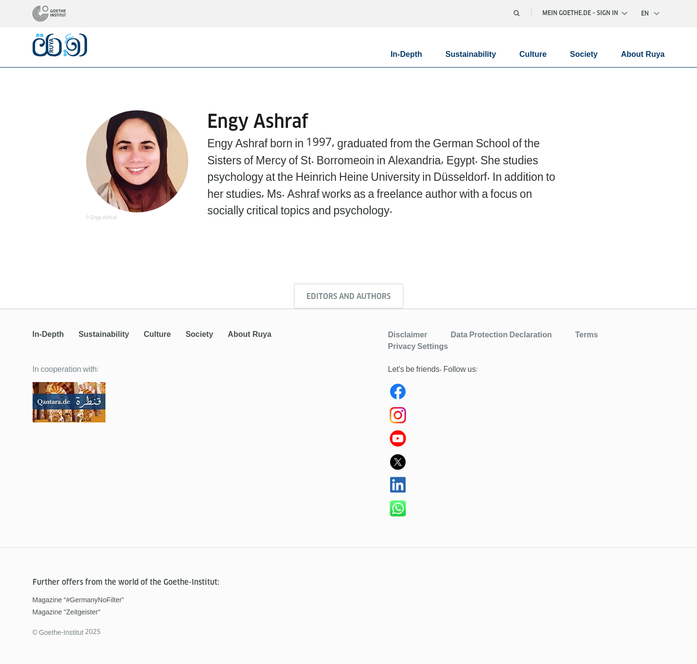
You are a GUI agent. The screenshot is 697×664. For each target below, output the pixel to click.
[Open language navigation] (651, 13)
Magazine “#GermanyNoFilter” (78, 600)
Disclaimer (408, 334)
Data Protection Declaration (501, 334)
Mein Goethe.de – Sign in (584, 13)
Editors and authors (348, 296)
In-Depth (406, 54)
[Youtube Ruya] (526, 440)
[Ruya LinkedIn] (526, 487)
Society (584, 54)
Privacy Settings (418, 346)
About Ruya (643, 54)
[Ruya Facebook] (526, 393)
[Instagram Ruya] (526, 417)
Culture (533, 54)
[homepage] (49, 13)
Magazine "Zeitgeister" (67, 612)
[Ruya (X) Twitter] (526, 463)
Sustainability (471, 54)
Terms (586, 334)
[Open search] (516, 13)
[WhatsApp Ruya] (526, 510)
